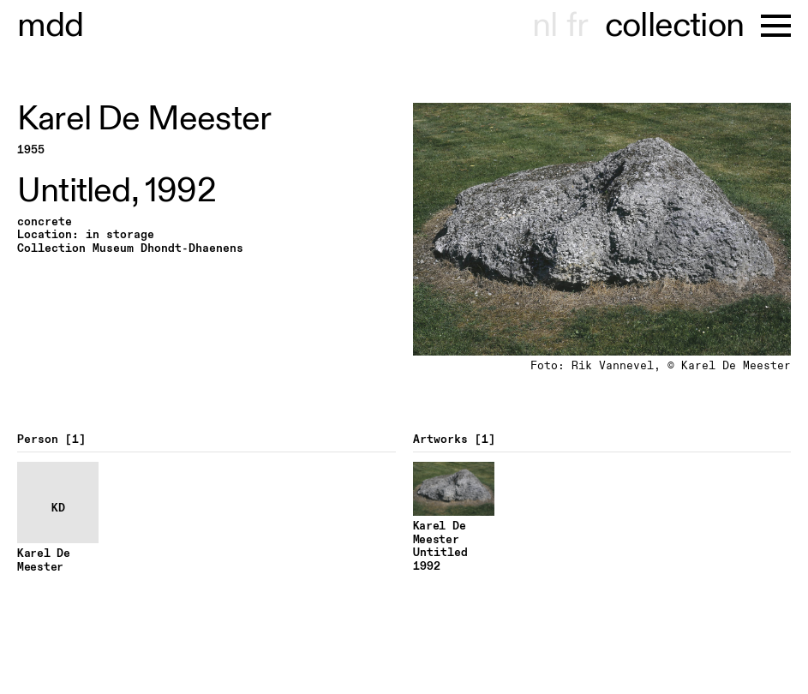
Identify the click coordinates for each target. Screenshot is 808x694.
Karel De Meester (144, 119)
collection (674, 26)
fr (577, 26)
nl (544, 26)
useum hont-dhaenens (50, 26)
